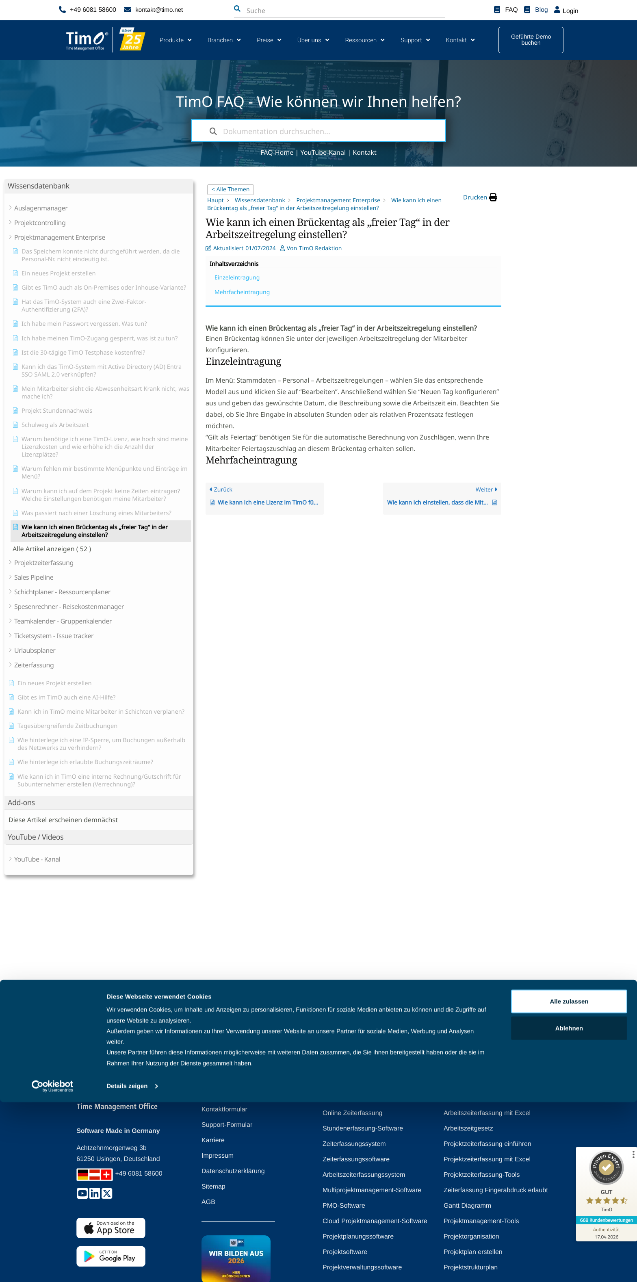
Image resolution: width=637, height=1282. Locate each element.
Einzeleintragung (546, 200)
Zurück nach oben (311, 1036)
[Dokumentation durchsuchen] (213, 130)
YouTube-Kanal (323, 152)
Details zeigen (126, 1266)
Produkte (175, 40)
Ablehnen (569, 1207)
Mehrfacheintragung (551, 215)
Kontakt (460, 40)
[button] (480, 197)
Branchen (224, 40)
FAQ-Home (276, 152)
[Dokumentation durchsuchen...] (318, 130)
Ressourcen (365, 40)
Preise (269, 40)
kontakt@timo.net (159, 9)
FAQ (512, 9)
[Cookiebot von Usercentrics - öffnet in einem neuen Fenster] (52, 1266)
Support (415, 40)
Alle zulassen (569, 1181)
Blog (542, 9)
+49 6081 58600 (92, 9)
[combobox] (287, 10)
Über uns (313, 40)
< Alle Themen (230, 189)
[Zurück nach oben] (347, 1036)
